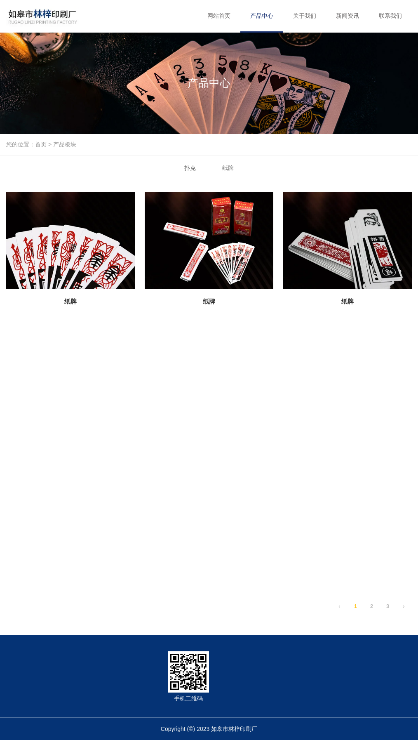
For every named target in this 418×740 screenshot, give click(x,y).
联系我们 (390, 15)
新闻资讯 (347, 15)
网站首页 (218, 15)
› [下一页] (403, 606)
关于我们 (304, 15)
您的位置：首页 (27, 144)
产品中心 (261, 15)
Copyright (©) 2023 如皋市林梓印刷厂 (209, 729)
